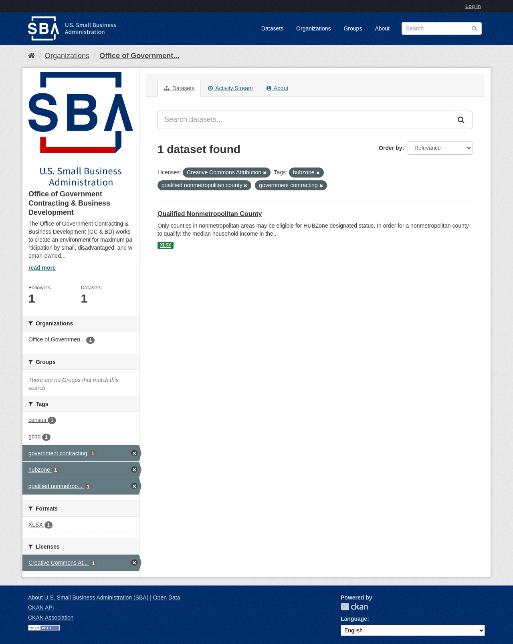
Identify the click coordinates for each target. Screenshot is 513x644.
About (382, 28)
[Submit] (462, 120)
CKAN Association (51, 617)
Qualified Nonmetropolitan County (210, 213)
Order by (390, 148)
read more (42, 267)
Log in (473, 6)
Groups (352, 28)
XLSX (165, 245)
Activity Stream (230, 88)
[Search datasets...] (304, 120)
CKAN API (41, 607)
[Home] (31, 56)
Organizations (313, 28)
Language (354, 619)
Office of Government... (139, 56)
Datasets (272, 28)
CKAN (354, 606)
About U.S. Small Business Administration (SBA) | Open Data (104, 597)
